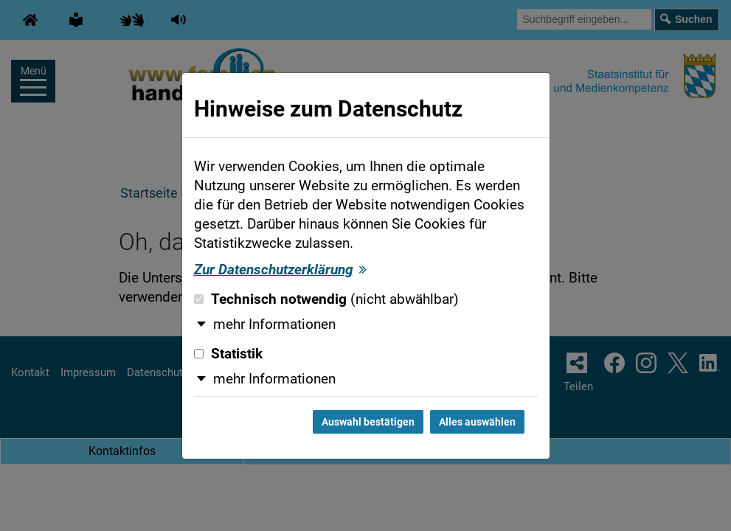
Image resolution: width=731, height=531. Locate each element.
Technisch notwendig (326, 299)
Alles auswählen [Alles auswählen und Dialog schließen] (477, 422)
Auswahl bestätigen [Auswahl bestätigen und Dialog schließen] (368, 422)
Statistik (228, 354)
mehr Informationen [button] (274, 324)
